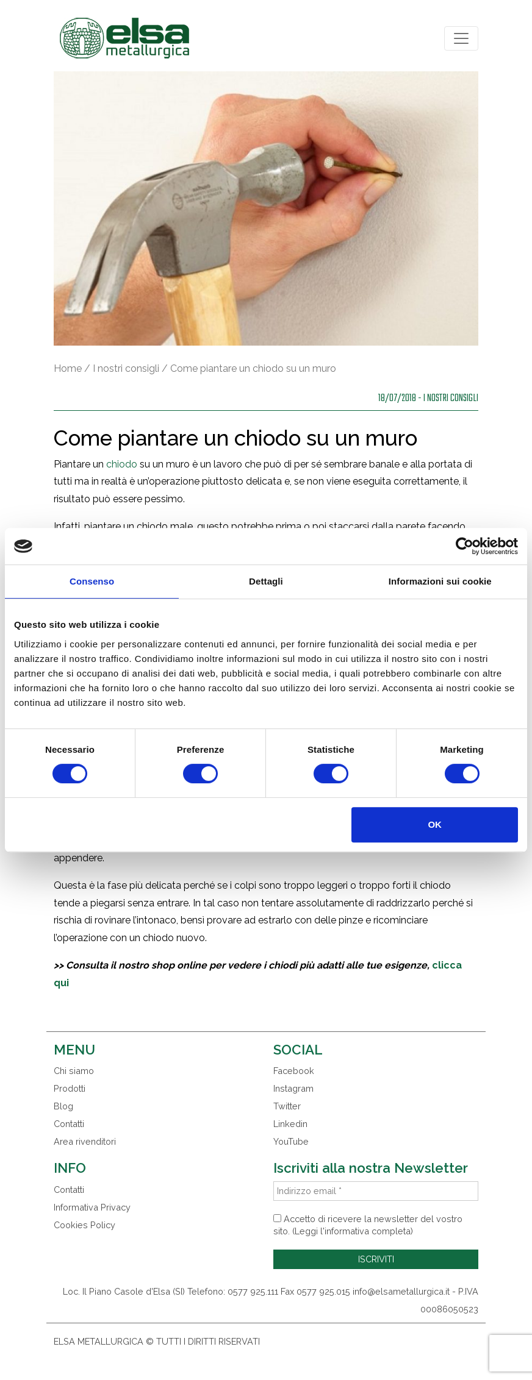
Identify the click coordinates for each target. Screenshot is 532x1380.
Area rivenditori (85, 1141)
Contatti (69, 1124)
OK (435, 824)
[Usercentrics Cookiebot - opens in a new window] (464, 546)
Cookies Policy (84, 1225)
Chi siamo (74, 1070)
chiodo (121, 464)
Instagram (293, 1088)
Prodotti (69, 1088)
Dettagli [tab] (266, 581)
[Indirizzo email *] (375, 1191)
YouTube (291, 1141)
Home (68, 368)
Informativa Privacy (92, 1207)
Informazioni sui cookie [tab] (440, 581)
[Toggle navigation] (461, 38)
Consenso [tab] (92, 581)
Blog (63, 1106)
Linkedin (290, 1124)
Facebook (293, 1070)
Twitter (287, 1106)
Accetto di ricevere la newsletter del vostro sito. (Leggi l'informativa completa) (367, 1225)
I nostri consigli (126, 368)
